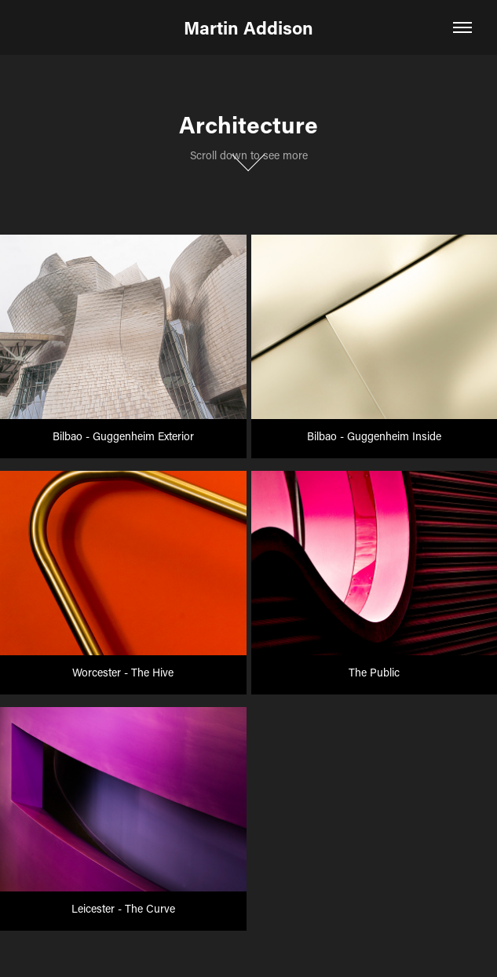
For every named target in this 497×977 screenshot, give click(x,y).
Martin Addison (248, 27)
